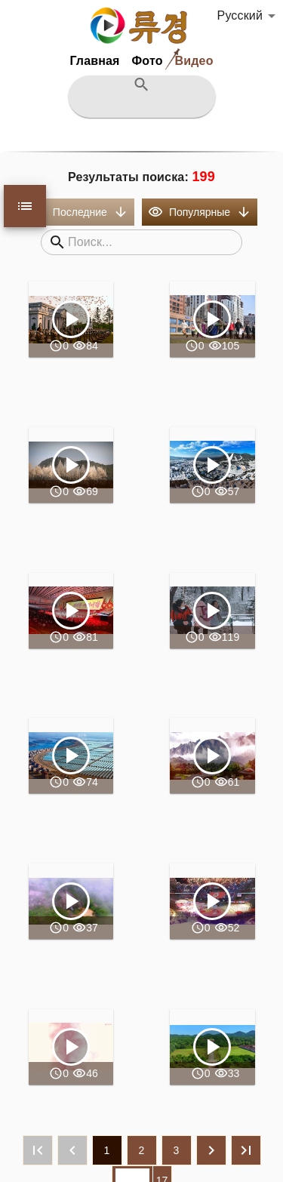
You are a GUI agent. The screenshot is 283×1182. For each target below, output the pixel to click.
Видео (194, 60)
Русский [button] (240, 15)
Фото (147, 60)
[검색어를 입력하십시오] (149, 242)
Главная (94, 60)
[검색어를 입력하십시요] (141, 106)
